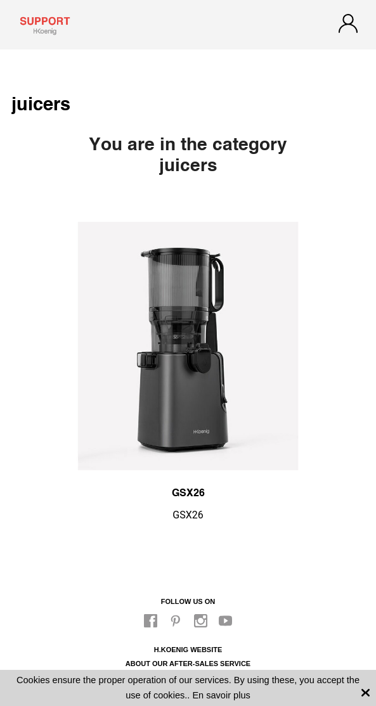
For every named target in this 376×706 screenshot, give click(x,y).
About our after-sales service (188, 663)
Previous (40, 337)
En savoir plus (221, 695)
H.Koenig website (188, 649)
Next (336, 337)
